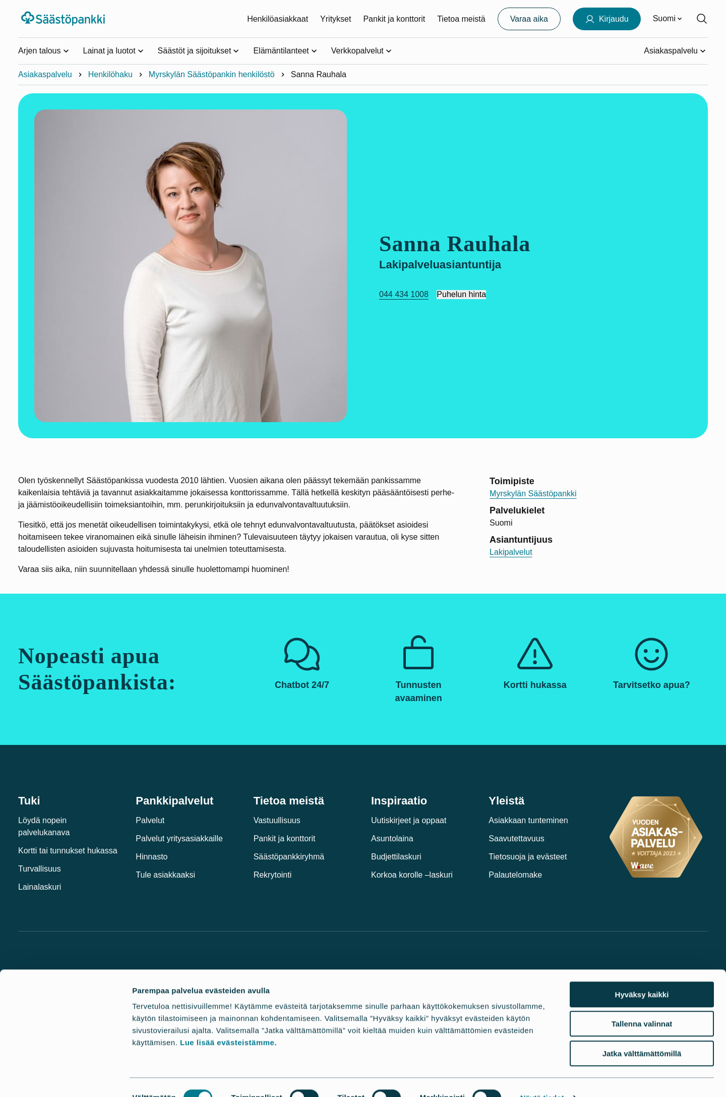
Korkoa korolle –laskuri (412, 875)
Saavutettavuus (516, 838)
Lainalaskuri (39, 887)
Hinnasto (151, 856)
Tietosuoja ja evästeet (528, 856)
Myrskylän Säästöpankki (533, 493)
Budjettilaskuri (396, 856)
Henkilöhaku (110, 74)
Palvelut (150, 820)
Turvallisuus (39, 868)
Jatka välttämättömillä (642, 1032)
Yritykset (335, 19)
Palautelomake (515, 875)
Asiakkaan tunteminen (528, 820)
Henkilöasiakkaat (277, 19)
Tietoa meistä (461, 19)
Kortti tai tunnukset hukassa (67, 850)
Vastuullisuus (277, 820)
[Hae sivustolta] (702, 19)
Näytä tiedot (542, 1077)
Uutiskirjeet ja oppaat (408, 820)
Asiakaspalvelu (45, 74)
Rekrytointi (273, 875)
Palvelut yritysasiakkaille (179, 838)
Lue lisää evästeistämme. (228, 1021)
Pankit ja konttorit (394, 19)
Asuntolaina (392, 838)
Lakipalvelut (511, 552)
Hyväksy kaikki (642, 973)
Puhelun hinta (461, 294)
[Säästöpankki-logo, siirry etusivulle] (64, 18)
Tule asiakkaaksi (165, 875)
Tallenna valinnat (642, 1003)
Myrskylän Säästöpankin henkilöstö (212, 74)
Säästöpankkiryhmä (289, 856)
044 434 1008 (404, 294)
